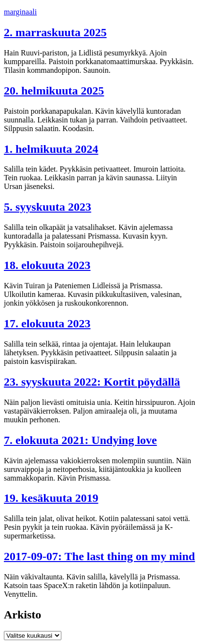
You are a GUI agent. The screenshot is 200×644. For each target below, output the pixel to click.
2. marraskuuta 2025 (55, 32)
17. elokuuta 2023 (47, 323)
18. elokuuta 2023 (47, 265)
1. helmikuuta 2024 (51, 149)
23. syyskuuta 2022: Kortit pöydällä (92, 382)
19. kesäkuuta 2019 (51, 498)
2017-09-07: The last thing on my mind (99, 556)
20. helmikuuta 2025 (54, 90)
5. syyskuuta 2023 (47, 207)
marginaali (20, 12)
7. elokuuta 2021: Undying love (80, 440)
